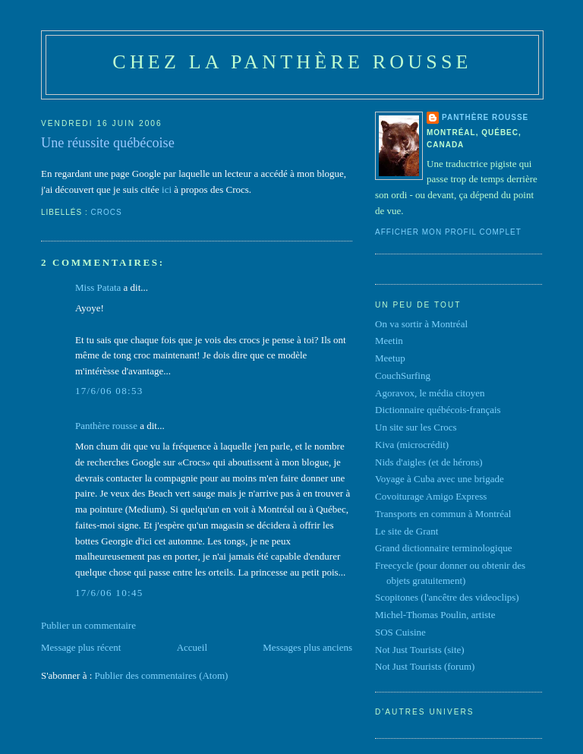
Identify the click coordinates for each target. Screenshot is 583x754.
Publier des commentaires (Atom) (161, 675)
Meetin (389, 340)
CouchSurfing (402, 375)
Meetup (390, 358)
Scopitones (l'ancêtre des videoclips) (447, 597)
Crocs (106, 212)
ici (167, 189)
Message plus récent (81, 647)
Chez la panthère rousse (291, 62)
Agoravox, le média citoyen (429, 393)
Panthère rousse (106, 425)
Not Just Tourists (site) (420, 649)
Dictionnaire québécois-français (438, 409)
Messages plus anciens (307, 647)
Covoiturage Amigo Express (431, 496)
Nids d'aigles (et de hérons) (429, 462)
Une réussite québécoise (108, 142)
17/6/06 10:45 (109, 592)
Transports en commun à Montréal (443, 513)
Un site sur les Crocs (416, 427)
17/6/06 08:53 (109, 390)
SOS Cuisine (400, 632)
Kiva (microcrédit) (412, 444)
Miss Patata (98, 287)
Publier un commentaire (88, 625)
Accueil (192, 647)
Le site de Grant (406, 531)
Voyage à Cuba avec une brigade (439, 478)
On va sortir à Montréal (421, 324)
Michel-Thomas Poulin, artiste (435, 614)
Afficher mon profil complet (448, 232)
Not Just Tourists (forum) (424, 666)
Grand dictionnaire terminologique (443, 548)
